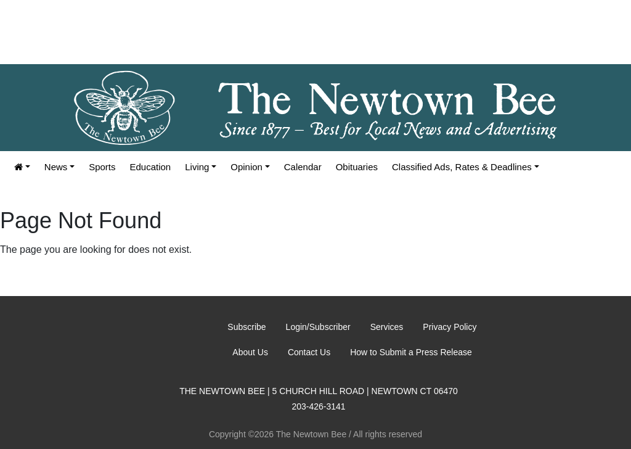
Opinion (246, 167)
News (56, 167)
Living (197, 167)
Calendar (303, 167)
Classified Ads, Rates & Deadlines (462, 167)
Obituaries (357, 167)
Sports (102, 167)
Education (150, 167)
